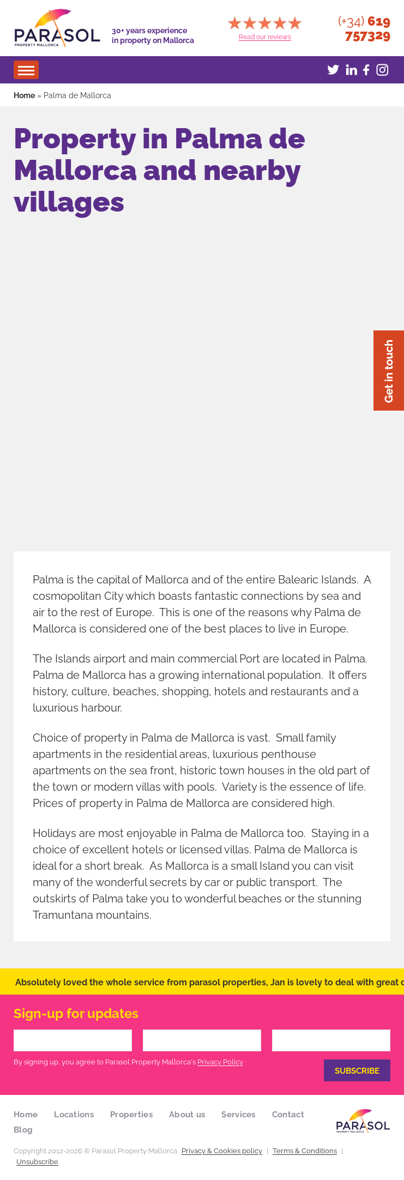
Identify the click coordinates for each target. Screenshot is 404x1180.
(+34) (364, 28)
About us (187, 1113)
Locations (74, 1113)
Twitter (333, 69)
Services (238, 1113)
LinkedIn (349, 69)
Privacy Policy (220, 1061)
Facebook (366, 69)
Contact (288, 1113)
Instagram (382, 69)
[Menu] (26, 70)
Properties (131, 1113)
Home (24, 94)
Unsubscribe (37, 1161)
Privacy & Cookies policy (222, 1150)
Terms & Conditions (305, 1150)
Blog (23, 1128)
